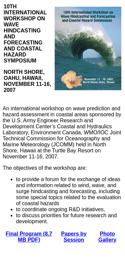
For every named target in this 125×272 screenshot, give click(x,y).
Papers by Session (73, 237)
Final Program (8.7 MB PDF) (29, 237)
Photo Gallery (107, 237)
